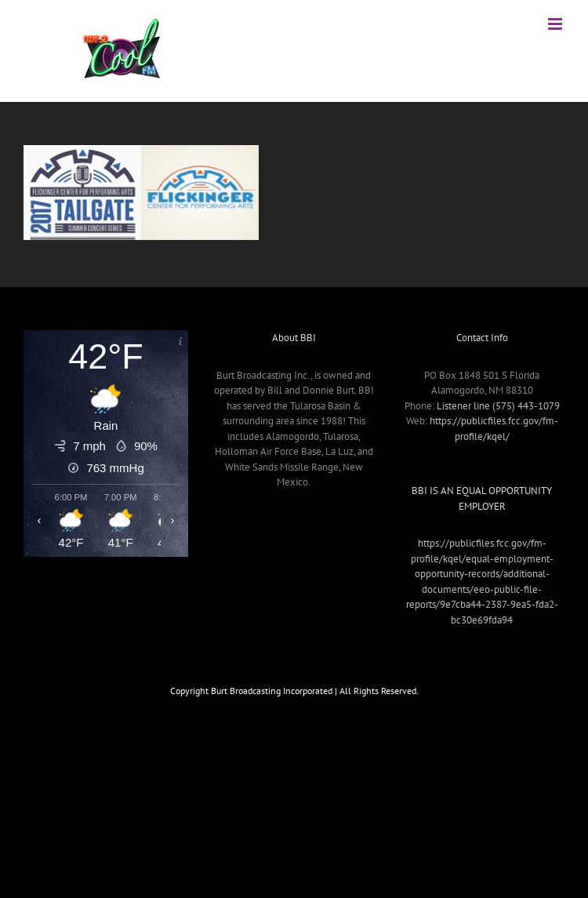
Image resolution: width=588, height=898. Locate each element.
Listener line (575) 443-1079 (498, 406)
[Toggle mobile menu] (556, 24)
